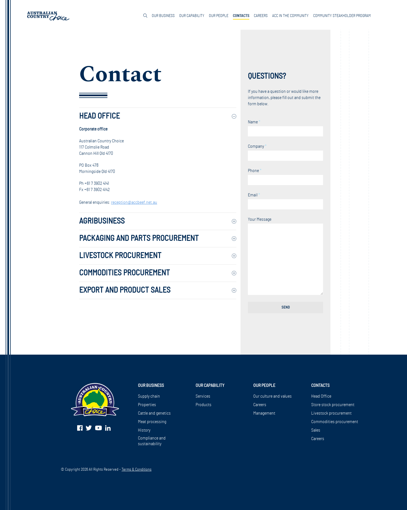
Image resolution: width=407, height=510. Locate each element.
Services (203, 396)
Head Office (321, 396)
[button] (157, 116)
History (144, 430)
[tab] (157, 116)
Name (285, 128)
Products (203, 404)
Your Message (285, 256)
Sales (315, 430)
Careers (261, 16)
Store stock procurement (332, 404)
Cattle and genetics (154, 413)
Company (285, 152)
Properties (147, 404)
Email (285, 201)
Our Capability (191, 16)
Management (264, 413)
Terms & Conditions (136, 470)
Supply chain (149, 396)
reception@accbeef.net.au (134, 202)
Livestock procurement (331, 413)
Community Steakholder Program (342, 16)
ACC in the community (290, 16)
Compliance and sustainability (152, 441)
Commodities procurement (334, 421)
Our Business (163, 16)
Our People (218, 16)
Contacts (241, 16)
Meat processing (152, 421)
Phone (285, 176)
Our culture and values (272, 396)
